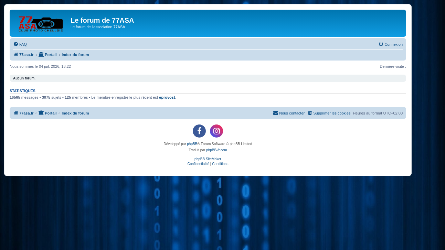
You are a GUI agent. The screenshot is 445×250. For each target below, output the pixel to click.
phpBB (192, 144)
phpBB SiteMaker (207, 159)
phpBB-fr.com (216, 150)
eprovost (167, 97)
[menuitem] (20, 44)
